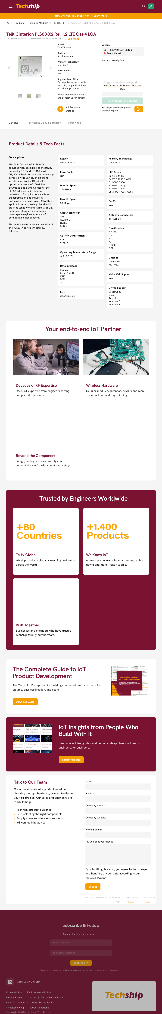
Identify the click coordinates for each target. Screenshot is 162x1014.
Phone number (93, 829)
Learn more (100, 15)
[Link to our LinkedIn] (11, 982)
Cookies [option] (31, 997)
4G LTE (57, 23)
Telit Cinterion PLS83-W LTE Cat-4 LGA (122, 87)
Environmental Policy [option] (39, 992)
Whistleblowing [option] (15, 1007)
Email (89, 793)
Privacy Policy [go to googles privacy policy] (92, 970)
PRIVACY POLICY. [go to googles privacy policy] (130, 899)
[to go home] (28, 6)
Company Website (96, 817)
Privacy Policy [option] (14, 992)
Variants (106, 45)
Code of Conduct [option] (15, 1002)
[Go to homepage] (124, 996)
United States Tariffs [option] (42, 1002)
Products (19, 23)
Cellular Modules (39, 23)
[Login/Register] (151, 6)
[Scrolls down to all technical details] (60, 109)
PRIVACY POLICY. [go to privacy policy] (96, 878)
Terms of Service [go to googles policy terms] (147, 899)
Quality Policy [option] (14, 997)
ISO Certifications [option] (39, 1007)
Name (89, 781)
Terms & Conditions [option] (52, 997)
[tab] (13, 122)
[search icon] (144, 6)
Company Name (95, 805)
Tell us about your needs (99, 841)
